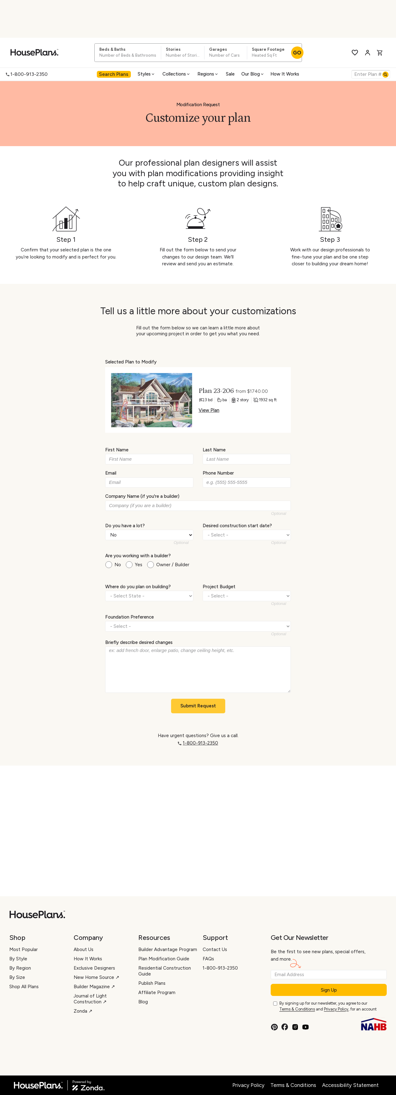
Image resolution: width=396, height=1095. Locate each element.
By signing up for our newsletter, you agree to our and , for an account (328, 1006)
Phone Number (218, 473)
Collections (176, 74)
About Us (83, 949)
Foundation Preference (129, 616)
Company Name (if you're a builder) (142, 496)
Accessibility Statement (350, 1085)
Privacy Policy (336, 1009)
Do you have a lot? (125, 525)
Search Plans (113, 74)
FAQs (208, 959)
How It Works (284, 74)
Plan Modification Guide (163, 959)
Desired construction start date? (237, 525)
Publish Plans (152, 983)
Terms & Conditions (297, 1009)
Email (110, 473)
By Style (18, 959)
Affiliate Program (156, 992)
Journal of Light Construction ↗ (90, 999)
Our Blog (253, 74)
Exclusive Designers (94, 968)
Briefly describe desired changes (139, 642)
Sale (230, 74)
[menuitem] (114, 74)
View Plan (209, 410)
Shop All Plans (24, 986)
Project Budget (219, 586)
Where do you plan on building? (138, 586)
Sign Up (329, 990)
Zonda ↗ (83, 1011)
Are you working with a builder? (138, 555)
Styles (146, 74)
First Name (116, 450)
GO (297, 53)
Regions (208, 74)
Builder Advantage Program (167, 949)
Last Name (214, 450)
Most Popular (23, 949)
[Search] (385, 75)
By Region (20, 968)
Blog (143, 1002)
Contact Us (215, 949)
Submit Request (198, 706)
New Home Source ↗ (96, 977)
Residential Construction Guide (164, 971)
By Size (17, 977)
